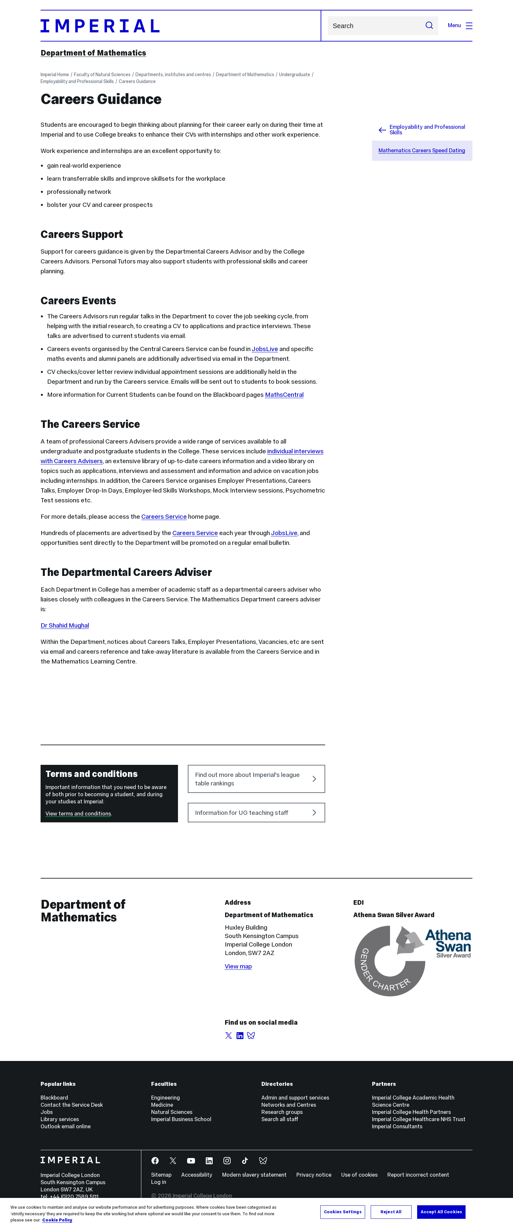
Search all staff (279, 1119)
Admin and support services (295, 1097)
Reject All (390, 1211)
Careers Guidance (137, 81)
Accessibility (196, 1174)
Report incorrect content (418, 1174)
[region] (256, 1212)
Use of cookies (359, 1174)
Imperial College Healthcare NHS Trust (419, 1119)
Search (327, 25)
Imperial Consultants (397, 1126)
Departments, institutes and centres (173, 74)
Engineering (165, 1097)
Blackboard (54, 1097)
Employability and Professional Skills (77, 81)
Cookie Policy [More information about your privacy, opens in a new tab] (57, 1220)
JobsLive (284, 533)
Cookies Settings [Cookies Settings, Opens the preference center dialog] (343, 1211)
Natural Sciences (171, 1112)
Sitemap (161, 1174)
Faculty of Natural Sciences (102, 74)
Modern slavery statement (254, 1174)
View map (238, 966)
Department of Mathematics (93, 53)
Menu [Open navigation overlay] (460, 25)
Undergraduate (294, 74)
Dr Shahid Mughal (65, 625)
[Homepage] (181, 26)
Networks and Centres (288, 1104)
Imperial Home (55, 74)
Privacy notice (313, 1174)
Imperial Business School (181, 1119)
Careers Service (164, 516)
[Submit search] (429, 25)
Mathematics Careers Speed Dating (422, 150)
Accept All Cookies (441, 1211)
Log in (158, 1182)
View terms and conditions (78, 813)
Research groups (282, 1112)
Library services (60, 1119)
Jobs (47, 1112)
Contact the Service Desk (72, 1104)
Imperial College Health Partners (411, 1112)
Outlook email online (66, 1126)
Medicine (162, 1104)
